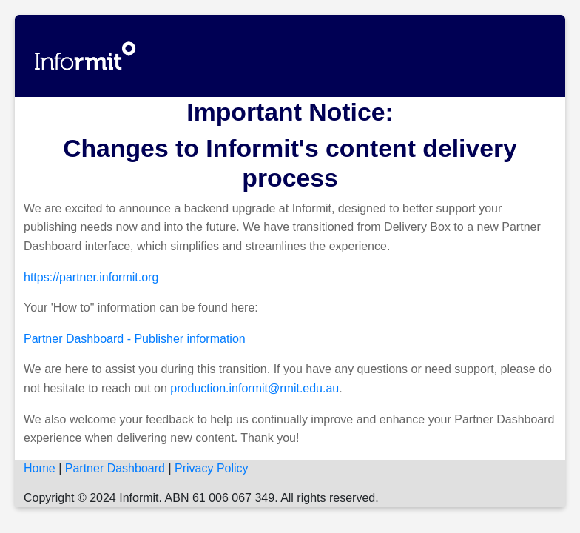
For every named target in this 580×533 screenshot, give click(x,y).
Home (39, 468)
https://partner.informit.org (91, 277)
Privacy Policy (212, 468)
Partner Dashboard (115, 468)
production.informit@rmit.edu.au (254, 388)
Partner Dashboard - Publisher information (135, 338)
